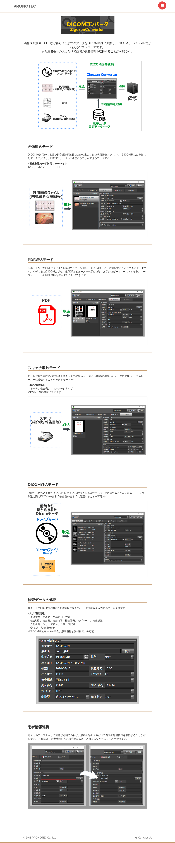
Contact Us (143, 837)
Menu (163, 4)
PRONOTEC (24, 6)
